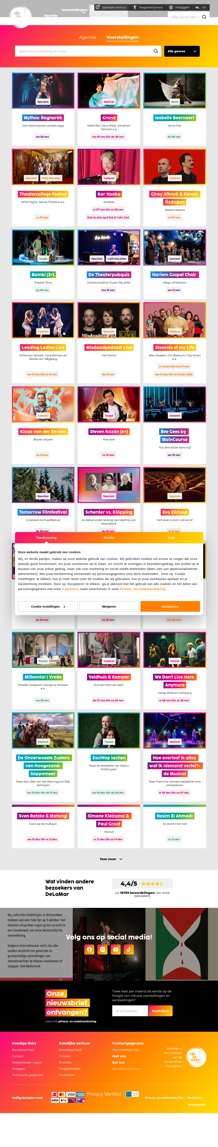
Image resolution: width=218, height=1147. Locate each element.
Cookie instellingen (48, 606)
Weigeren (109, 606)
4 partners (70, 588)
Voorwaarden (197, 1104)
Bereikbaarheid (23, 1050)
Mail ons (119, 1056)
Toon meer (108, 859)
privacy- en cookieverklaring (77, 1021)
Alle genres (176, 51)
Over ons (124, 16)
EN (206, 7)
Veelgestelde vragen (27, 1062)
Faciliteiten (67, 1075)
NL (199, 7)
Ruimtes (65, 1062)
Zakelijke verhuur (113, 7)
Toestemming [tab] (46, 537)
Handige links (24, 1043)
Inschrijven (160, 1011)
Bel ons (118, 1062)
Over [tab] (171, 537)
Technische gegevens (27, 1075)
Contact (18, 1056)
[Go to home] (20, 17)
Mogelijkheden (69, 1069)
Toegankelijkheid (149, 7)
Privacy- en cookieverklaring (142, 588)
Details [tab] (109, 537)
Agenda (50, 16)
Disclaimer (194, 1097)
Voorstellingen (75, 16)
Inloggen (18, 1069)
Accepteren (170, 606)
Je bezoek (101, 16)
